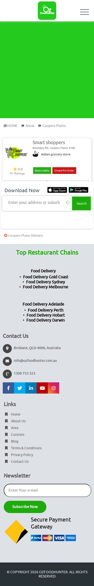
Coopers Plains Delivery (23, 235)
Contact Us (16, 462)
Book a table (42, 170)
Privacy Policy (18, 455)
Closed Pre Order (64, 170)
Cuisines (14, 435)
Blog (11, 441)
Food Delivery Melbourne (45, 287)
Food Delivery (43, 271)
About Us (15, 421)
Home (12, 414)
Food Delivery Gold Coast (45, 277)
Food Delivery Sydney (45, 282)
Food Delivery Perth (45, 310)
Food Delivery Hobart (46, 315)
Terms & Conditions (23, 448)
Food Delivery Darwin (45, 320)
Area (11, 428)
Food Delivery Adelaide (43, 304)
